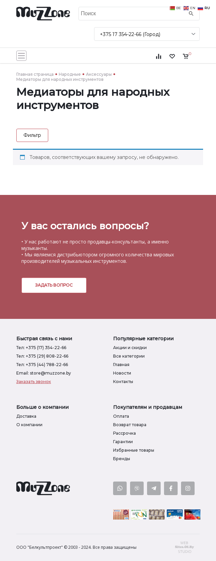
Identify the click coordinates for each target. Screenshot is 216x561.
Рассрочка (124, 433)
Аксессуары (99, 74)
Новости (122, 373)
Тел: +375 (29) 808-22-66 (42, 356)
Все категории (129, 356)
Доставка (26, 416)
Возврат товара (129, 424)
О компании (29, 424)
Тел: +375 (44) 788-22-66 (42, 364)
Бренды (121, 458)
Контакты (123, 381)
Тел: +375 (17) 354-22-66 (41, 347)
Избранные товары (133, 450)
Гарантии (123, 441)
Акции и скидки (130, 347)
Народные (70, 74)
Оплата (121, 416)
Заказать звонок (33, 381)
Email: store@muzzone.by (43, 373)
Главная (121, 364)
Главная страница (35, 74)
